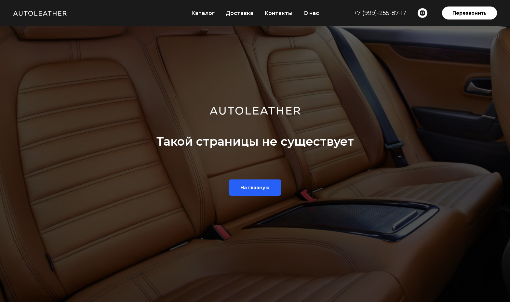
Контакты (278, 13)
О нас (311, 13)
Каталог (203, 13)
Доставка (239, 13)
